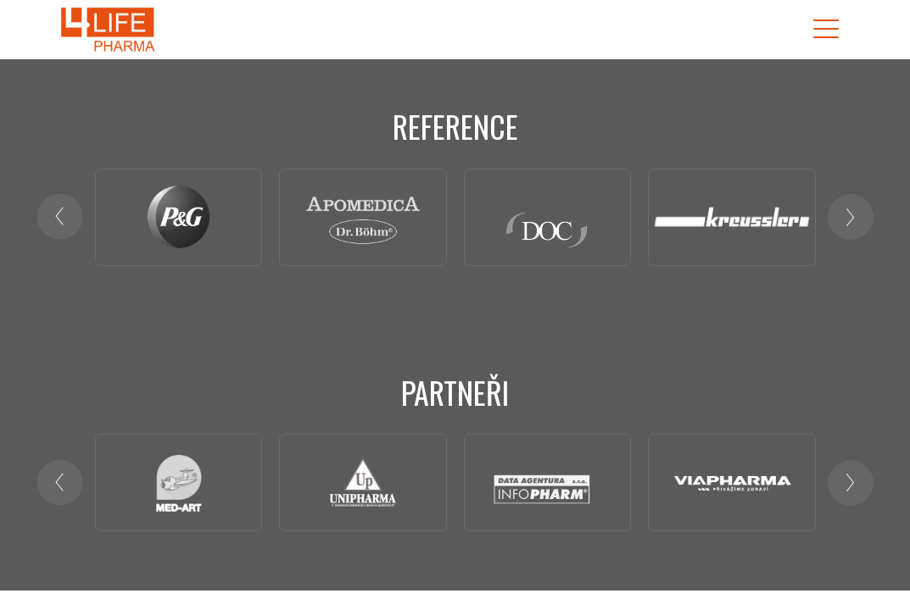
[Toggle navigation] (826, 29)
